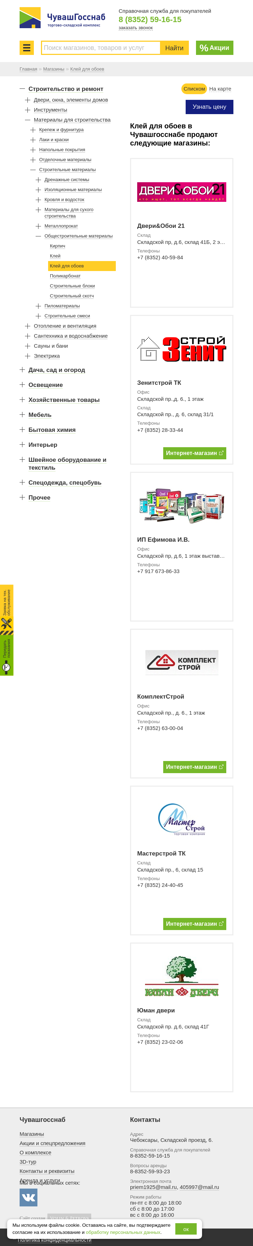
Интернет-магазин (194, 453)
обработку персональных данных (123, 1232)
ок (186, 1229)
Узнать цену (209, 106)
